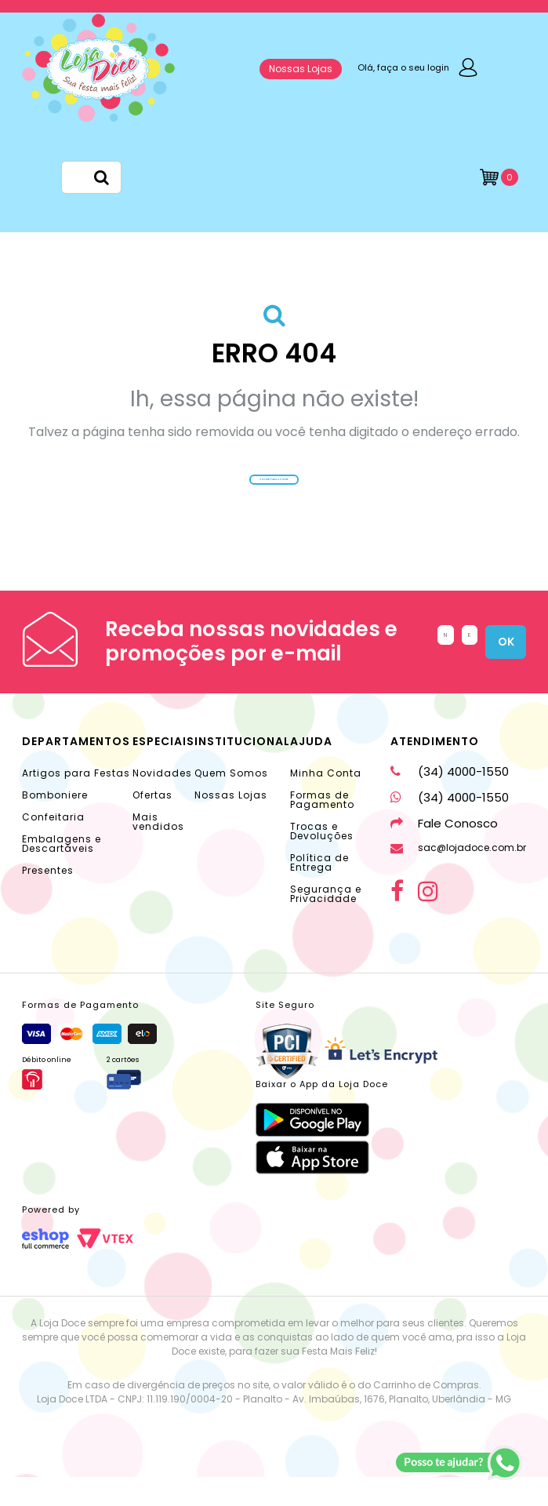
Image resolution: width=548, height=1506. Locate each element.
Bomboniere (55, 824)
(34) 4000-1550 (449, 800)
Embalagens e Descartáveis (61, 872)
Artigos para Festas (76, 802)
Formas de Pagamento (322, 828)
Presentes (48, 899)
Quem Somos (231, 802)
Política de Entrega (319, 891)
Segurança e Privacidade (325, 922)
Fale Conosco (444, 852)
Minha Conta (325, 802)
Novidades (162, 802)
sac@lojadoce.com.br (458, 876)
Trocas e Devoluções (322, 860)
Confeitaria (53, 846)
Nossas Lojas (300, 68)
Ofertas (152, 824)
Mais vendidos (158, 850)
